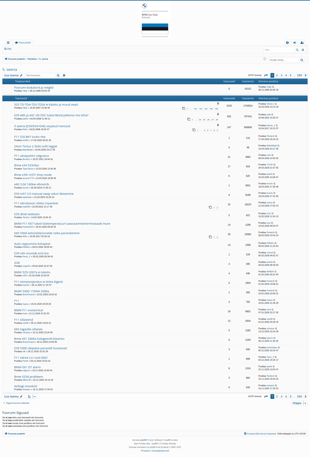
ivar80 (25, 323)
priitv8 (269, 262)
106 (216, 108)
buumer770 (28, 178)
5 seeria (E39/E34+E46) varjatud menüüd (42, 126)
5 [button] (290, 75)
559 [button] (299, 75)
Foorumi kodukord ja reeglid (33, 87)
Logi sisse (22, 48)
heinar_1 (271, 125)
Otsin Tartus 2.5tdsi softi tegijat (35, 146)
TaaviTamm (28, 168)
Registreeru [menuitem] (303, 43)
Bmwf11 (26, 159)
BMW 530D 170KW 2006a (31, 291)
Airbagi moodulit (25, 386)
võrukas (26, 332)
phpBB (143, 440)
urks (269, 155)
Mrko (25, 236)
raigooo (26, 370)
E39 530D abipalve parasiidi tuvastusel (40, 348)
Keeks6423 (28, 227)
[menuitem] (287, 43)
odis (269, 114)
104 (205, 108)
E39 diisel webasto (27, 214)
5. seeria (9, 69)
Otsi (9, 48)
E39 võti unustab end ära (31, 253)
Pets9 (25, 361)
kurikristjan (272, 347)
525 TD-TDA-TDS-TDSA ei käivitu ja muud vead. (46, 104)
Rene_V (26, 256)
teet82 (26, 140)
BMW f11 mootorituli (28, 310)
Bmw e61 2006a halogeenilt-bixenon (39, 339)
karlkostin (27, 197)
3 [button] (281, 75)
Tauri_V (270, 357)
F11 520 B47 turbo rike (29, 137)
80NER (270, 271)
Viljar (25, 91)
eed (268, 223)
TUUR (270, 164)
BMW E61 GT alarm (27, 367)
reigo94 (26, 266)
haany (25, 304)
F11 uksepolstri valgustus (31, 156)
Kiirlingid (9, 43)
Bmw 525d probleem (28, 376)
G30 (17, 263)
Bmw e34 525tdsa (26, 165)
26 (208, 119)
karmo (270, 338)
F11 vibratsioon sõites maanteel (36, 203)
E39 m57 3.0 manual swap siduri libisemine (44, 194)
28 (217, 119)
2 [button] (277, 75)
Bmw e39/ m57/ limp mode (33, 175)
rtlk (24, 351)
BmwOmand (29, 294)
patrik (25, 118)
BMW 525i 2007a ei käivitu (32, 272)
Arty (148, 444)
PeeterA (271, 136)
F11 (16, 301)
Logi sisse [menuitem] (295, 43)
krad (25, 313)
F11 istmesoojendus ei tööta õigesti (38, 282)
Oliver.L (270, 104)
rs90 (25, 275)
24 (200, 119)
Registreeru (39, 48)
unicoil (270, 252)
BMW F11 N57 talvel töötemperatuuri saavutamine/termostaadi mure (62, 223)
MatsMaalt (28, 150)
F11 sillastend (23, 320)
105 (211, 108)
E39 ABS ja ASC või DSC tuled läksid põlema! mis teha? (51, 115)
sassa (269, 202)
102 (195, 108)
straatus (26, 389)
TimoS (26, 217)
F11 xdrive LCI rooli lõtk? (31, 358)
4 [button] (286, 75)
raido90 (26, 206)
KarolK (26, 285)
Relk (25, 129)
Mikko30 (27, 380)
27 (213, 119)
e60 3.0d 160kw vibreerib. (32, 184)
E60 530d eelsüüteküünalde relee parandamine (46, 233)
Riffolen (26, 247)
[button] (266, 75)
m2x (269, 213)
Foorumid (24, 42)
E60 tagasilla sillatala (28, 329)
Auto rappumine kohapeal (32, 244)
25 (204, 119)
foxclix (26, 187)
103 (200, 108)
